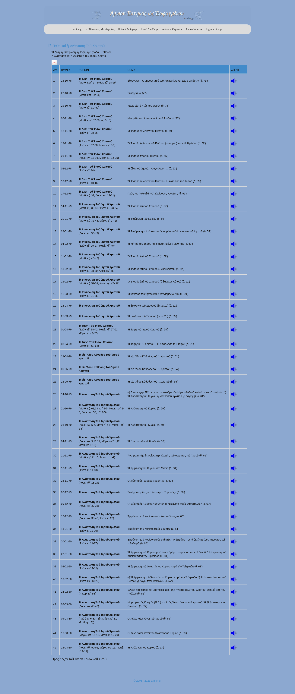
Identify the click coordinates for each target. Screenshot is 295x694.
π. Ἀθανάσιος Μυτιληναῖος (100, 29)
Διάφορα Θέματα (171, 29)
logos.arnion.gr (214, 29)
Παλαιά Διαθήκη (127, 29)
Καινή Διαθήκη (149, 29)
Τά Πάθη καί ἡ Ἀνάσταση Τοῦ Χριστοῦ (76, 46)
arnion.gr (77, 29)
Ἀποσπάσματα (193, 29)
